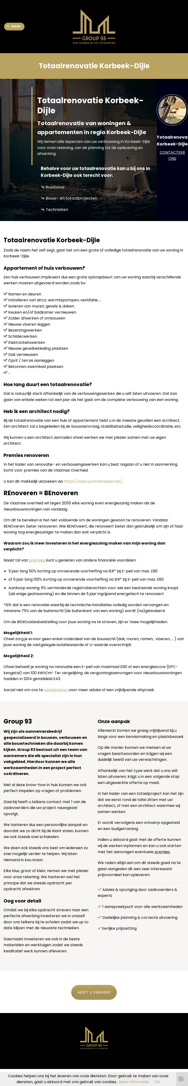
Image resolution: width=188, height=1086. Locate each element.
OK (157, 1082)
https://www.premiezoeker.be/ (93, 481)
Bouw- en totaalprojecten (71, 198)
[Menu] (14, 26)
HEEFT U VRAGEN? (94, 992)
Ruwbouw (55, 187)
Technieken (57, 209)
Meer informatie (134, 1082)
